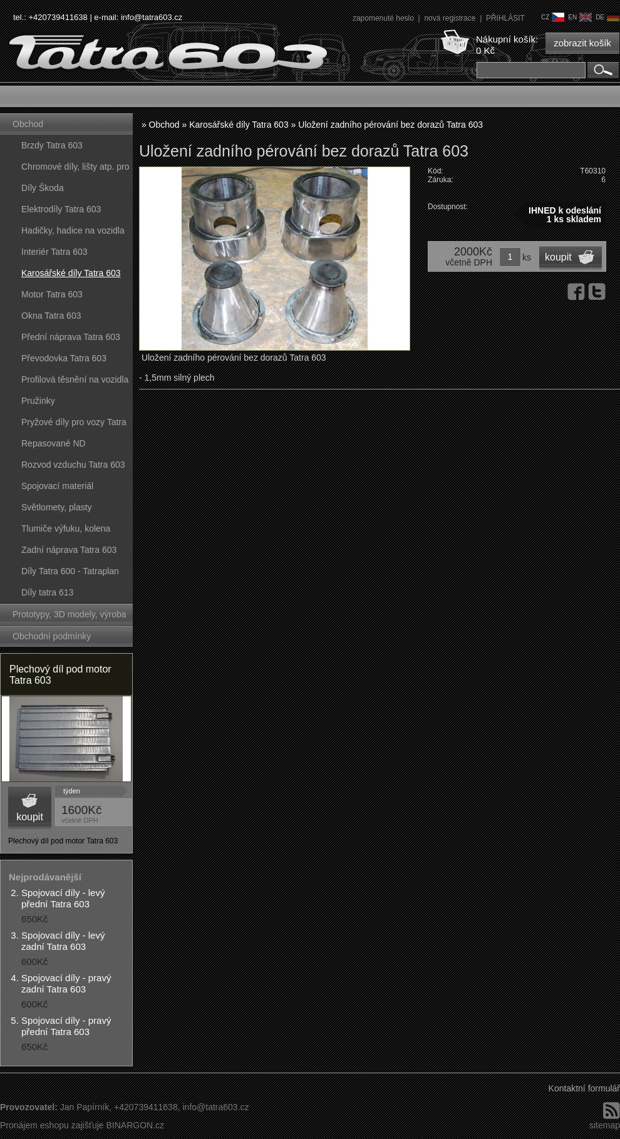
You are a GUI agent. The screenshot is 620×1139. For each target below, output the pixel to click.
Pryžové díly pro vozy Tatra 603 (74, 425)
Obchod (28, 124)
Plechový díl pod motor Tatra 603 (60, 675)
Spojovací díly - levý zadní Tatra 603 (63, 941)
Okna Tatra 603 (51, 316)
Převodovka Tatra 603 (63, 358)
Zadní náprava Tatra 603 (68, 550)
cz (552, 17)
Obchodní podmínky (52, 636)
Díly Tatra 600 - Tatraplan (70, 571)
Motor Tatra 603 (52, 294)
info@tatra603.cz (151, 17)
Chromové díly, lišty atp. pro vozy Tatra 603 (75, 169)
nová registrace (450, 18)
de (607, 17)
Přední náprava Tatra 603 (70, 337)
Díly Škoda (42, 188)
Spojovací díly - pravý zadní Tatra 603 (66, 983)
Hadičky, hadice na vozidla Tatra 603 (73, 233)
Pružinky (38, 401)
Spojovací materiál (57, 486)
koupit (29, 817)
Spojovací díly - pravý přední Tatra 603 (66, 1026)
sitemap (604, 1125)
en (580, 17)
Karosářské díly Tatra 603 (71, 273)
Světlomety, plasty (56, 507)
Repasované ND (53, 443)
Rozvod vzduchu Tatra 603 (73, 465)
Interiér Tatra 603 (54, 252)
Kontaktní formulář (584, 1088)
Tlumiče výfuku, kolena (65, 528)
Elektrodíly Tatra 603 (61, 209)
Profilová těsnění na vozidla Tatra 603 (74, 382)
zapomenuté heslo (384, 18)
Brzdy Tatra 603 (52, 145)
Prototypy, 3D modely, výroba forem (70, 617)
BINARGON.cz (135, 1125)
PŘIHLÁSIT (505, 18)
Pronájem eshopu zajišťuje (52, 1125)
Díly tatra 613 (47, 592)
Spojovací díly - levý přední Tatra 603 (63, 898)
